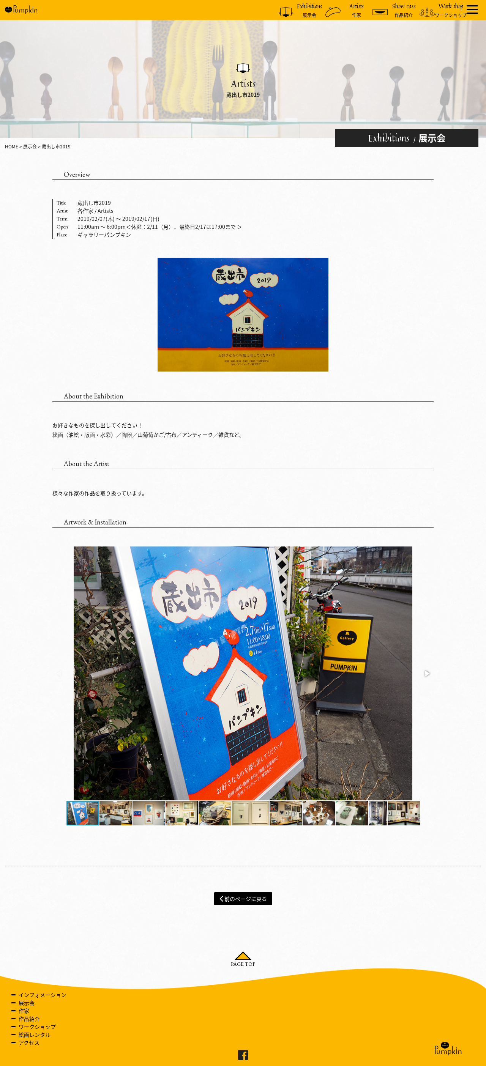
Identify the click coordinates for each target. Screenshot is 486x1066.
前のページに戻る (243, 898)
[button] (427, 674)
